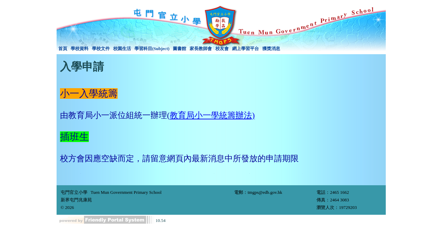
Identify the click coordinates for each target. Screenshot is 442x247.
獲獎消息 (271, 48)
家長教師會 (201, 48)
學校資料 (79, 48)
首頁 (62, 48)
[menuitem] (63, 49)
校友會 (222, 48)
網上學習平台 (245, 48)
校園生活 (122, 48)
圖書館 (179, 48)
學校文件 (101, 48)
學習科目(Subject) (152, 48)
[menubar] (169, 49)
